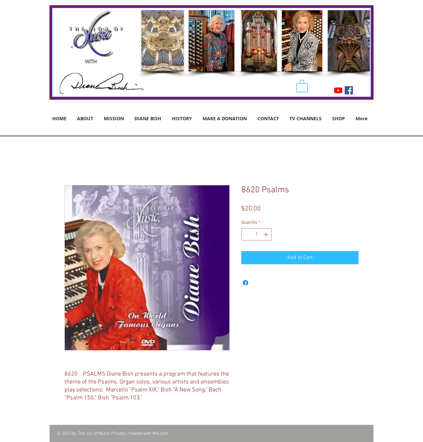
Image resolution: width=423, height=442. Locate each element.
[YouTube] (338, 90)
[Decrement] (246, 234)
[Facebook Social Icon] (349, 90)
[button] (302, 85)
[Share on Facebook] (246, 283)
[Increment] (266, 234)
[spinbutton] (256, 234)
